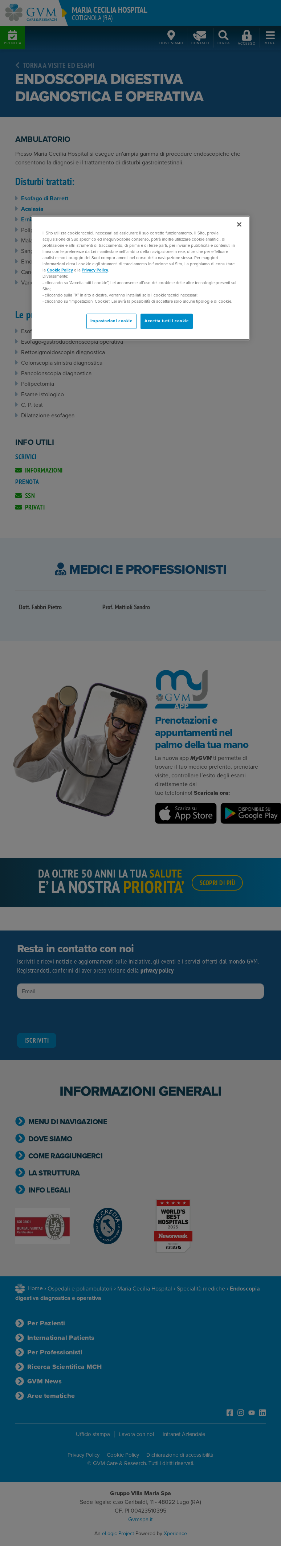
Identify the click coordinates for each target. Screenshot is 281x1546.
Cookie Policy (60, 270)
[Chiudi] (239, 224)
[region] (140, 278)
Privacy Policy (95, 270)
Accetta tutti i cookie (166, 321)
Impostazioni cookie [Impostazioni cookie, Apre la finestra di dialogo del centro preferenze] (111, 321)
